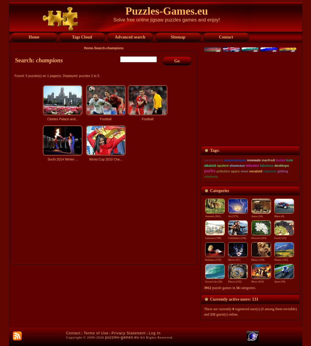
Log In (154, 333)
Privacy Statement (129, 333)
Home (88, 48)
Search (99, 48)
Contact (73, 333)
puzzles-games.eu (122, 337)
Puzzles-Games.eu (167, 11)
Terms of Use (96, 333)
